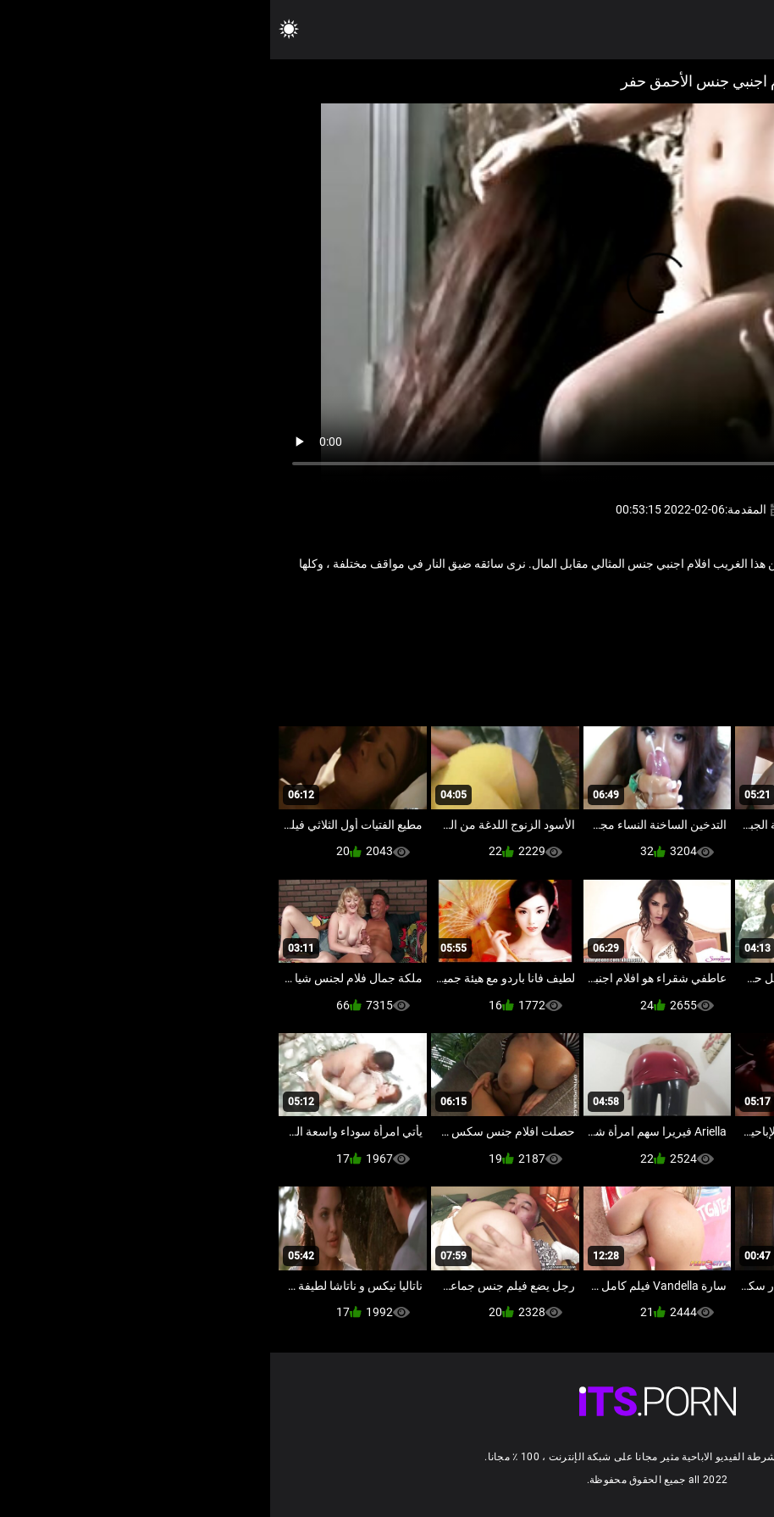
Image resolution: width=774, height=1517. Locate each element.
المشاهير (672, 619)
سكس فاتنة (612, 619)
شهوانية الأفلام (541, 619)
